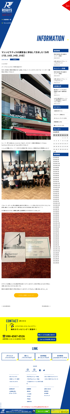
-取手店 (29, 391)
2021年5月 (56, 261)
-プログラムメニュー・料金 (33, 379)
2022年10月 (56, 227)
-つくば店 (29, 394)
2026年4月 (56, 158)
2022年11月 (56, 225)
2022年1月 (56, 245)
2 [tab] (67, 39)
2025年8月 (56, 170)
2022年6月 (56, 235)
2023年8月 (56, 207)
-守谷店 (29, 399)
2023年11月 (56, 203)
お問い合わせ (47, 389)
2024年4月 (56, 197)
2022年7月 (56, 233)
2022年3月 (56, 241)
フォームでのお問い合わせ (47, 339)
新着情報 (14, 59)
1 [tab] (66, 39)
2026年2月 (56, 160)
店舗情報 (29, 389)
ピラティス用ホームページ (26, 295)
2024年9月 (56, 189)
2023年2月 (56, 219)
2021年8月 (56, 255)
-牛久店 (29, 396)
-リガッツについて (13, 381)
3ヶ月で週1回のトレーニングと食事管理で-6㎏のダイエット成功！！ (61, 100)
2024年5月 (56, 195)
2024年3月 (56, 199)
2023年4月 (56, 215)
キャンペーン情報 (58, 115)
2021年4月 (56, 263)
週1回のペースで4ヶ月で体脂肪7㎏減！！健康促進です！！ (60, 91)
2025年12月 (56, 164)
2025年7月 (56, 172)
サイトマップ (47, 395)
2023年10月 (56, 205)
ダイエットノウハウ (58, 118)
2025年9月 (56, 168)
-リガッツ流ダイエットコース (51, 379)
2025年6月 (56, 174)
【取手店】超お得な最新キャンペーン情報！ (60, 55)
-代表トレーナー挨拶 (14, 379)
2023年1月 (56, 221)
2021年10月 (56, 251)
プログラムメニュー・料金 (33, 376)
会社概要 (46, 393)
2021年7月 (56, 257)
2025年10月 (56, 166)
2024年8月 (56, 192)
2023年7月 (56, 209)
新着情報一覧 (8, 20)
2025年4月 (56, 176)
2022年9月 (56, 229)
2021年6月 (56, 259)
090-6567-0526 (15, 336)
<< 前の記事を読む (6, 306)
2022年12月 (56, 223)
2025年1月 (56, 182)
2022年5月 (56, 237)
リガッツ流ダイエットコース (51, 376)
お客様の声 (57, 111)
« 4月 (54, 152)
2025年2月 (56, 180)
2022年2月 (56, 243)
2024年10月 (56, 187)
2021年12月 (56, 247)
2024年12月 (56, 184)
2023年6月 (56, 211)
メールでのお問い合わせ (47, 335)
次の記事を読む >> (46, 306)
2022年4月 (56, 239)
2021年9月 (56, 253)
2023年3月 (56, 217)
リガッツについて (13, 376)
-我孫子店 (29, 401)
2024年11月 (56, 186)
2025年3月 (56, 178)
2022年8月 (56, 231)
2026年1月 (56, 162)
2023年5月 (56, 213)
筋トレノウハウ (57, 126)
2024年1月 (56, 201)
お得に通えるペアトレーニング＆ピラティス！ (60, 62)
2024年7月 (56, 193)
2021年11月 (56, 249)
